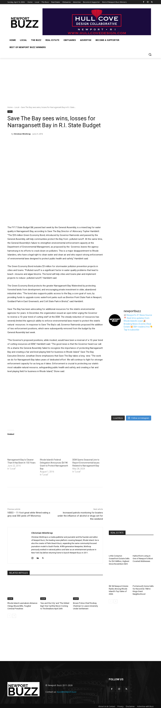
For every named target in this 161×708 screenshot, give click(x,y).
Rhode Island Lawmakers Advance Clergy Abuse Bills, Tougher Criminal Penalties (22, 606)
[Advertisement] (80, 80)
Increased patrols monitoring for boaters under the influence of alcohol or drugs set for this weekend (80, 515)
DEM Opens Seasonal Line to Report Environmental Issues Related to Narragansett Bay (85, 463)
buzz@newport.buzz (66, 690)
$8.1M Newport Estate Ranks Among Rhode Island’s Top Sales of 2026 (118, 589)
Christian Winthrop (22, 134)
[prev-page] (9, 616)
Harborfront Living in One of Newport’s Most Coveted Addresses (143, 558)
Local (17, 107)
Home (10, 107)
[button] (150, 54)
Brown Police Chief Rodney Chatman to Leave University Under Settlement (88, 606)
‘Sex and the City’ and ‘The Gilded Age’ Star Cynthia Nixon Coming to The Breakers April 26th (54, 606)
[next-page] (14, 616)
